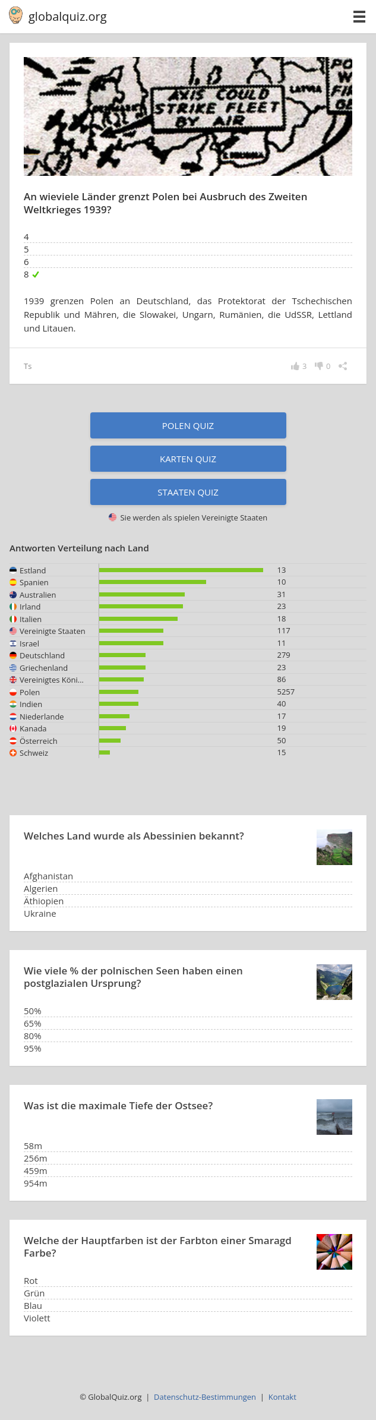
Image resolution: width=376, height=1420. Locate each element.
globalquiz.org (68, 16)
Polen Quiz (188, 425)
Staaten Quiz (188, 492)
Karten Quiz (188, 459)
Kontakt (282, 1396)
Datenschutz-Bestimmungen (205, 1396)
